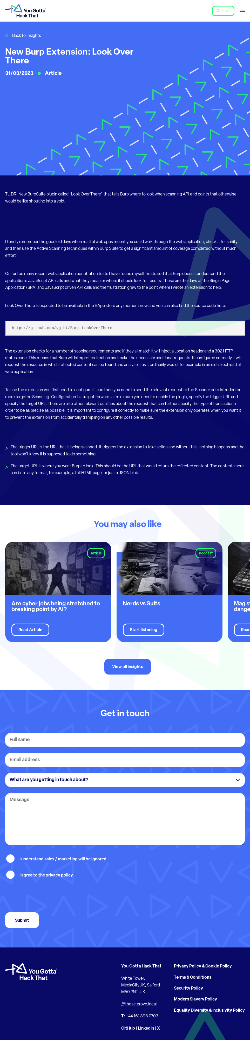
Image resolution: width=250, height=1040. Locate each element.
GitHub (128, 1028)
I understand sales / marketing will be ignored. (63, 859)
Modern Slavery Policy (195, 999)
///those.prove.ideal (139, 1004)
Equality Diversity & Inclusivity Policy (209, 1011)
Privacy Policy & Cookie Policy (203, 966)
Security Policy (188, 988)
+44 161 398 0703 (142, 1016)
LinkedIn (146, 1028)
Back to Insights (26, 36)
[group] (58, 592)
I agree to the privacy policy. (46, 875)
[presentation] (44, 896)
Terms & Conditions (192, 978)
